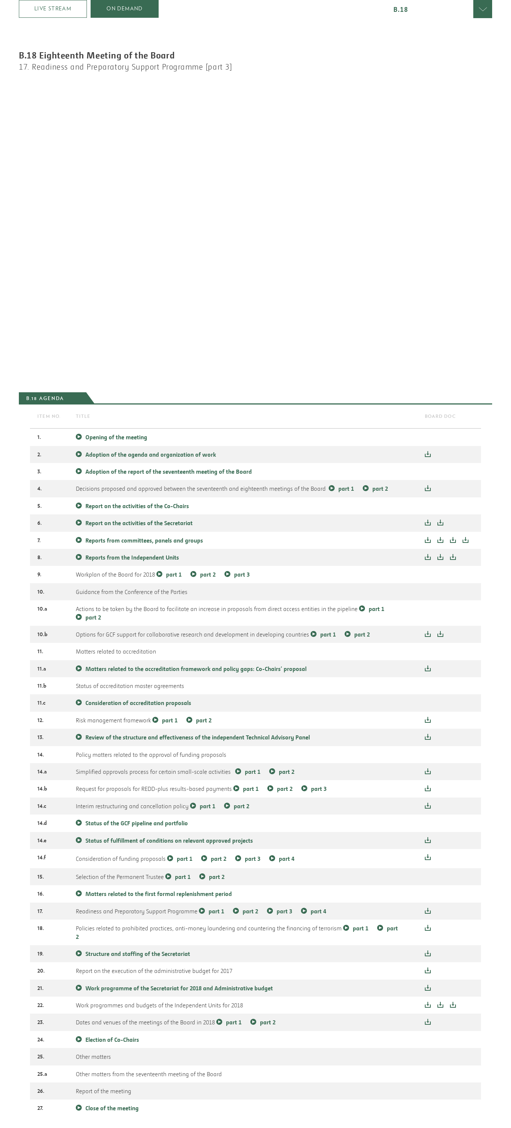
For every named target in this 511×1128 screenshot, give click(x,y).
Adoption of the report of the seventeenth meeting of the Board (168, 471)
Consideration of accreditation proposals (138, 702)
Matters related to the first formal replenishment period (158, 893)
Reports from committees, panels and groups (144, 540)
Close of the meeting (112, 1108)
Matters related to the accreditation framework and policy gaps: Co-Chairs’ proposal (196, 668)
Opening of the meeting (116, 437)
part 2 (380, 488)
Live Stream (52, 8)
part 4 (286, 858)
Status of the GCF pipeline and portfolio (136, 823)
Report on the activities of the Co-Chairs (137, 506)
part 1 (346, 488)
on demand (124, 8)
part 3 (242, 574)
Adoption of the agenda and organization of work (150, 454)
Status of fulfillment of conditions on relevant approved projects (169, 840)
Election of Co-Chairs (112, 1039)
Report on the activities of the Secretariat (139, 523)
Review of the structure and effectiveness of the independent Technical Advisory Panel (197, 737)
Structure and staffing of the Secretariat (137, 953)
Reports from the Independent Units (132, 557)
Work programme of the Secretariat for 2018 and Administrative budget (179, 988)
